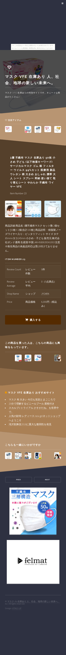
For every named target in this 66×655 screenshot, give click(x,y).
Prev (18, 480)
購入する (35, 319)
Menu (62, 3)
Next (47, 480)
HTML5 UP (16, 608)
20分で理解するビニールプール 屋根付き (31, 403)
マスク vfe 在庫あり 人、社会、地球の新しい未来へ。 (33, 601)
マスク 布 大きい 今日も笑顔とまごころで (32, 399)
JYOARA (45, 293)
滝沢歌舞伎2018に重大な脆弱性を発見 (30, 424)
